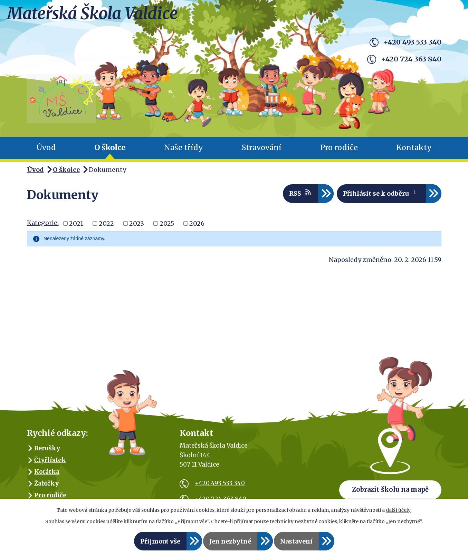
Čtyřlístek (50, 464)
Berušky (47, 452)
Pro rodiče (339, 151)
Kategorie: (43, 227)
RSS (300, 197)
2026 (196, 227)
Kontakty (414, 151)
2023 (136, 227)
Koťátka (46, 475)
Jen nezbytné (230, 541)
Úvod (46, 151)
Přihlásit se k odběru (381, 197)
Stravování (261, 151)
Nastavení (296, 541)
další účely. (398, 510)
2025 (167, 227)
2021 (76, 227)
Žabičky (46, 487)
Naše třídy (183, 151)
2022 (106, 227)
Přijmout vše (160, 541)
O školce (109, 151)
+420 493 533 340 (403, 42)
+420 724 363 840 (402, 58)
